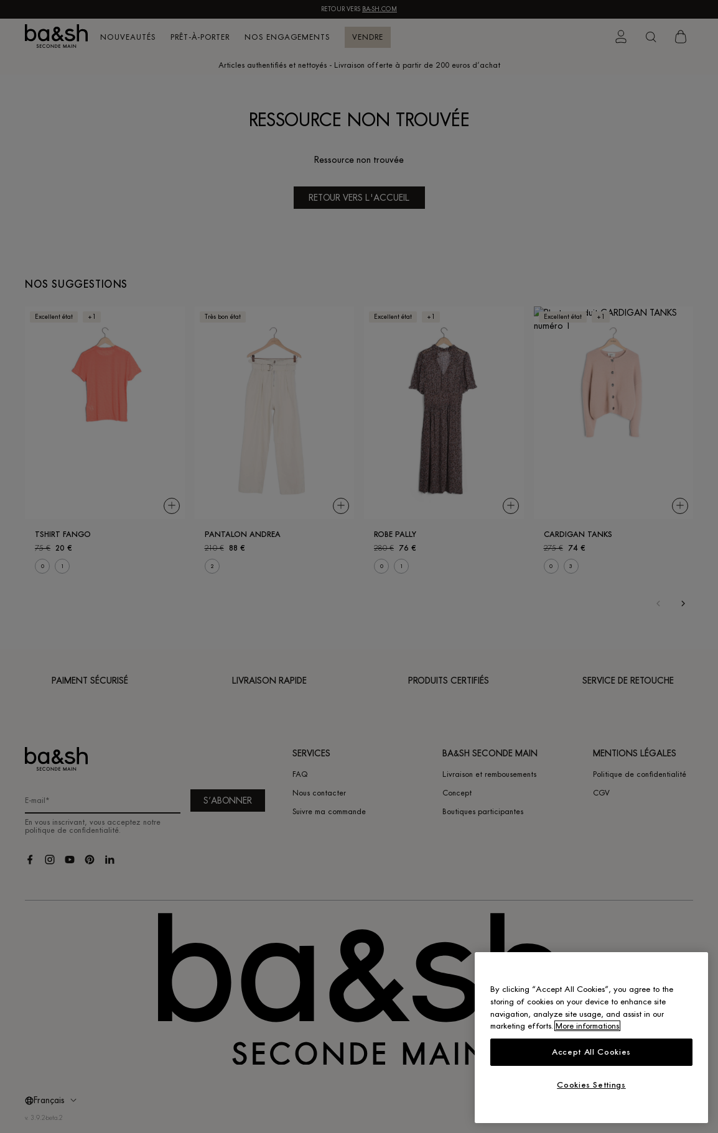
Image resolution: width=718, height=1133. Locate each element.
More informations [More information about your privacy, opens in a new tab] (587, 1026)
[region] (591, 1037)
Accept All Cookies (591, 1052)
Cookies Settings (591, 1085)
